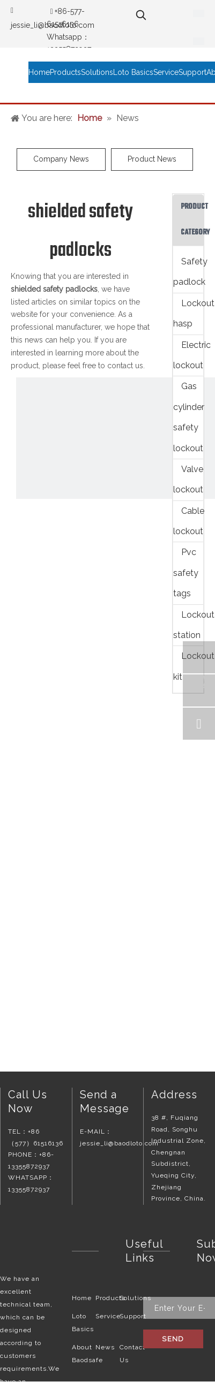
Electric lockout (188, 355)
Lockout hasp (188, 313)
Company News (61, 159)
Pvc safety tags (185, 572)
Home (82, 1298)
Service (108, 1316)
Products (110, 1298)
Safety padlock (188, 271)
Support (133, 1316)
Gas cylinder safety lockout (188, 417)
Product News (152, 159)
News (105, 1347)
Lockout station (188, 625)
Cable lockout (188, 521)
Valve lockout (188, 479)
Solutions (135, 1298)
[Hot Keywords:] (141, 15)
